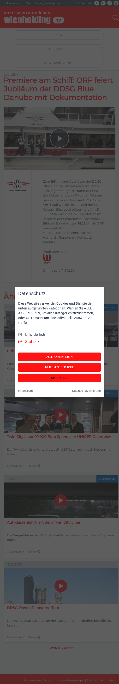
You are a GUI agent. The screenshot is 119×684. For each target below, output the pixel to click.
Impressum (25, 390)
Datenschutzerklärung (86, 390)
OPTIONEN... (59, 378)
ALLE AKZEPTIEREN (59, 357)
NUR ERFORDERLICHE (59, 367)
